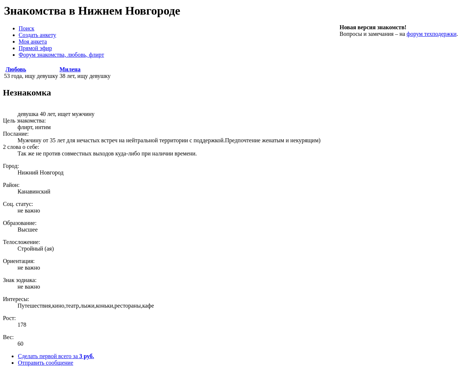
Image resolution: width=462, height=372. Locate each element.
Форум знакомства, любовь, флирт (61, 55)
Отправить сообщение (45, 363)
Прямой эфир (35, 48)
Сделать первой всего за (56, 356)
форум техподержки (431, 34)
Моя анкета (33, 41)
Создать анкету (37, 35)
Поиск (26, 28)
